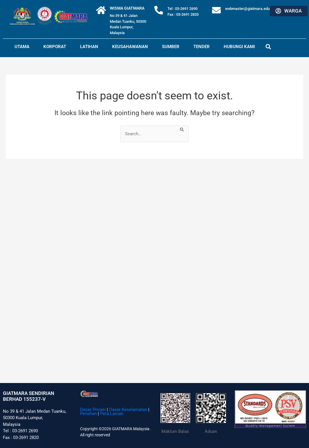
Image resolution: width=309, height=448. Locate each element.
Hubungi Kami (239, 46)
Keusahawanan (130, 46)
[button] (268, 46)
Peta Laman (111, 413)
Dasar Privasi (93, 409)
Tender (201, 46)
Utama (22, 46)
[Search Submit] (182, 129)
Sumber (170, 46)
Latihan (89, 46)
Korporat (54, 46)
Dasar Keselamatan (128, 409)
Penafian (88, 413)
